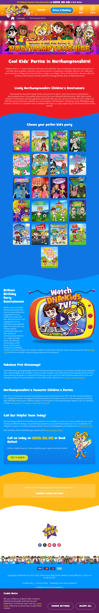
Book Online (77, 2)
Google (39, 400)
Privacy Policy (27, 581)
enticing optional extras (73, 375)
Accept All (85, 606)
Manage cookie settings (49, 491)
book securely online (52, 428)
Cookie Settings (60, 606)
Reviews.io (10, 400)
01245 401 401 (61, 2)
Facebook (29, 400)
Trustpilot (20, 400)
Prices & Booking (62, 10)
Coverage (21, 18)
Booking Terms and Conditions (49, 581)
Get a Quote (17, 455)
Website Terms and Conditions (78, 581)
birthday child (83, 347)
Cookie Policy (13, 581)
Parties (41, 10)
